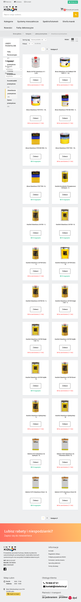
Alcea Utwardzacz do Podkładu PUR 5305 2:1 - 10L (65, 72)
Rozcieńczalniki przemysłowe (12, 84)
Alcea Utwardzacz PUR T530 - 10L (65, 148)
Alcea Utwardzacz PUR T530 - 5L (36, 186)
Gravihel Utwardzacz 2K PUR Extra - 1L (36, 263)
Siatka (72, 40)
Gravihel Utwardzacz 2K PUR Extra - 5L (65, 263)
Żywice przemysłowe (11, 103)
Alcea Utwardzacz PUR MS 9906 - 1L (65, 110)
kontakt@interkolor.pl (56, 586)
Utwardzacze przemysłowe (11, 93)
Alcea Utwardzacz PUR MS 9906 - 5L (36, 148)
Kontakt (27, 2)
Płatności (7, 2)
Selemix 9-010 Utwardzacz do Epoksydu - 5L (36, 454)
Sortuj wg (26, 40)
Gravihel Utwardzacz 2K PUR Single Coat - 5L (36, 340)
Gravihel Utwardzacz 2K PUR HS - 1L (36, 301)
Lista (76, 40)
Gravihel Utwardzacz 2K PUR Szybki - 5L (36, 378)
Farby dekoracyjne (25, 28)
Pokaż (25, 44)
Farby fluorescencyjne (12, 55)
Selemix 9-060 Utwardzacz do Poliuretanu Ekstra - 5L (65, 454)
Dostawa (18, 2)
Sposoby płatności (54, 563)
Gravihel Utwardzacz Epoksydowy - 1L (36, 416)
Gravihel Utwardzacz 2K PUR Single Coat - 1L (65, 301)
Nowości (8, 28)
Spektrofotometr (50, 21)
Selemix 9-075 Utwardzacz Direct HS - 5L (65, 492)
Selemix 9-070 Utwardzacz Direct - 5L (36, 492)
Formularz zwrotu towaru (57, 560)
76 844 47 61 (51, 583)
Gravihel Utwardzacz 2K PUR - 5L (65, 224)
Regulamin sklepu (54, 554)
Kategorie (8, 21)
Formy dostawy (53, 566)
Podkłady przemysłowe (11, 74)
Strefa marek (69, 21)
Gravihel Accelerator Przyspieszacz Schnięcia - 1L (65, 187)
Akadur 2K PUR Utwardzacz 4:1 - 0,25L (36, 72)
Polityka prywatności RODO (57, 557)
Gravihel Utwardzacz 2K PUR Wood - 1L (65, 378)
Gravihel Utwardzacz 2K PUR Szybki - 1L (65, 340)
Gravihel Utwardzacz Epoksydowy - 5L (65, 416)
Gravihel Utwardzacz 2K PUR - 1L (36, 224)
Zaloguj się (73, 2)
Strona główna (17, 34)
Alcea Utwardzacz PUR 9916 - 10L (36, 110)
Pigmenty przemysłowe (11, 64)
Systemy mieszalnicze (28, 21)
